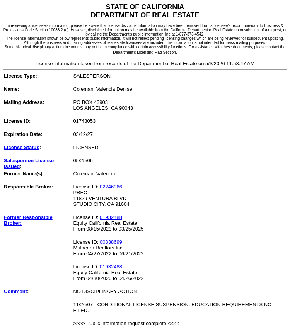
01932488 (111, 217)
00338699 (111, 242)
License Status (21, 147)
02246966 (111, 187)
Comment (15, 291)
